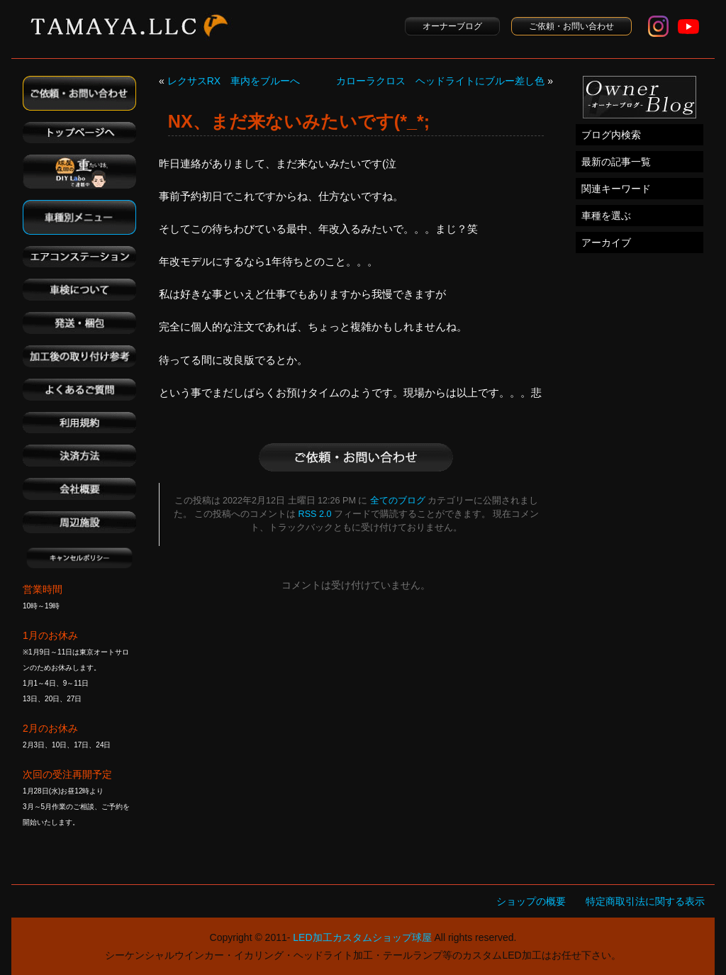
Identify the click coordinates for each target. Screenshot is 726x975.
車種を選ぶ (606, 215)
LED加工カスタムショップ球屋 (362, 937)
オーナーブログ (452, 26)
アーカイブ (606, 242)
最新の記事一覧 (616, 161)
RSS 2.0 (315, 514)
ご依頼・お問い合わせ (571, 26)
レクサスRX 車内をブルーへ (233, 81)
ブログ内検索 (611, 134)
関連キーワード (616, 188)
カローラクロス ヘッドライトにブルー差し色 (440, 81)
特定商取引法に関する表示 (645, 901)
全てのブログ (397, 501)
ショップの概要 (531, 901)
